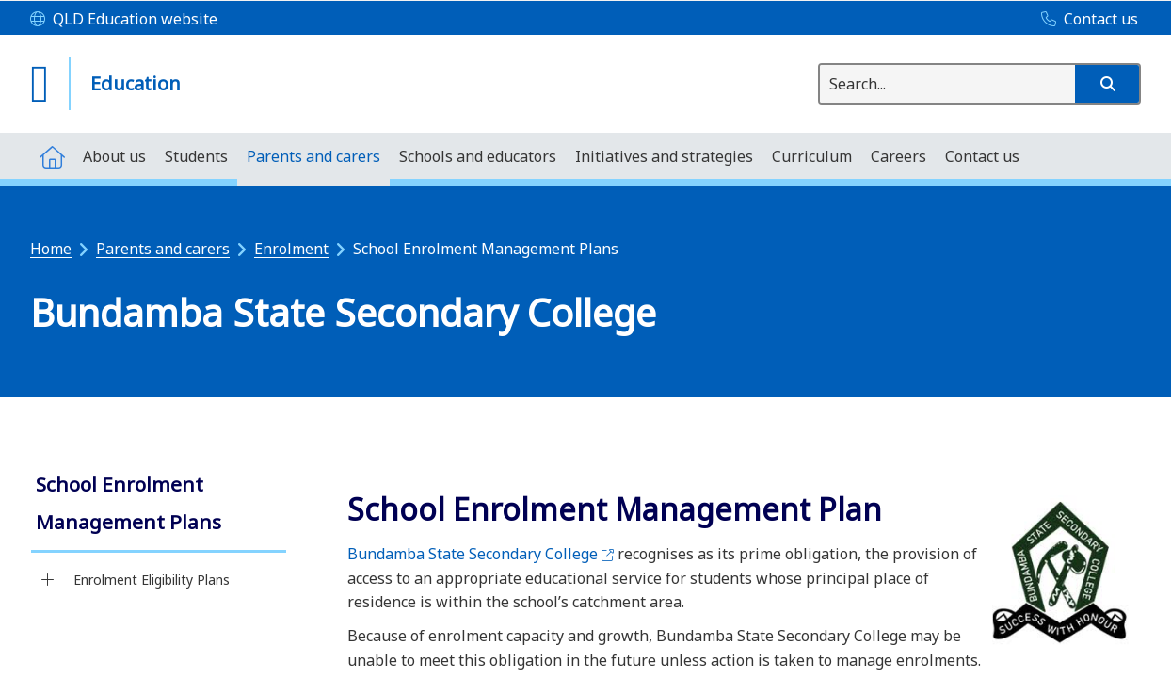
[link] (158, 505)
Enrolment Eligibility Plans (151, 580)
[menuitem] (51, 156)
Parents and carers (163, 248)
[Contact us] (1085, 20)
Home (51, 248)
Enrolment (291, 248)
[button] (1107, 84)
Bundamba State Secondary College (480, 553)
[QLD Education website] (123, 20)
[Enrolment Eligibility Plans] (47, 580)
